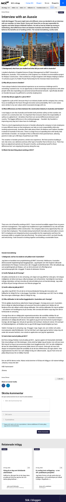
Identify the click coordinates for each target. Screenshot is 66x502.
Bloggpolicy (55, 3)
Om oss (47, 3)
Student (61, 12)
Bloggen (39, 3)
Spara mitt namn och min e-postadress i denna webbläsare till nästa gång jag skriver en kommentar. (25, 425)
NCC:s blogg (15, 3)
